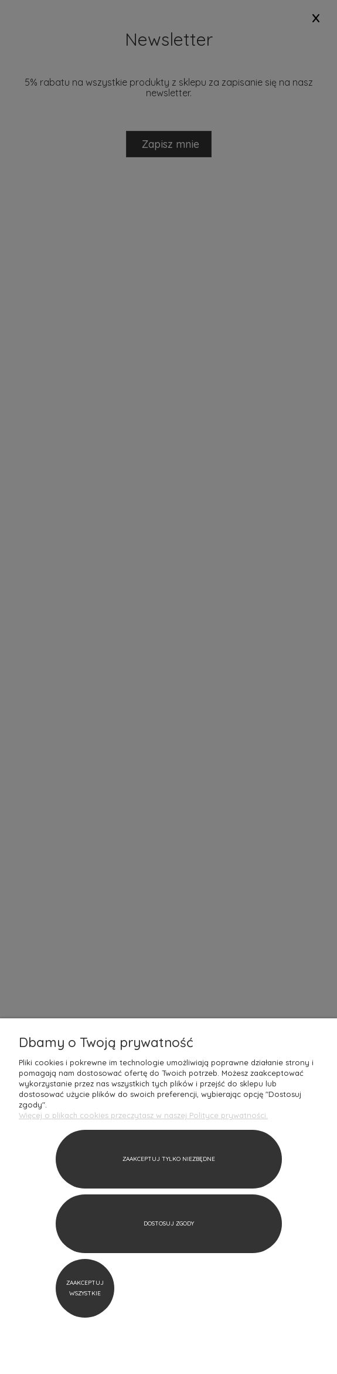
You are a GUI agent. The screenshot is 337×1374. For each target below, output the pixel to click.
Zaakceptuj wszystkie (85, 1288)
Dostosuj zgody (169, 1223)
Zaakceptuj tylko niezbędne (168, 1159)
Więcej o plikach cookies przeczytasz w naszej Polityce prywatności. (143, 1115)
